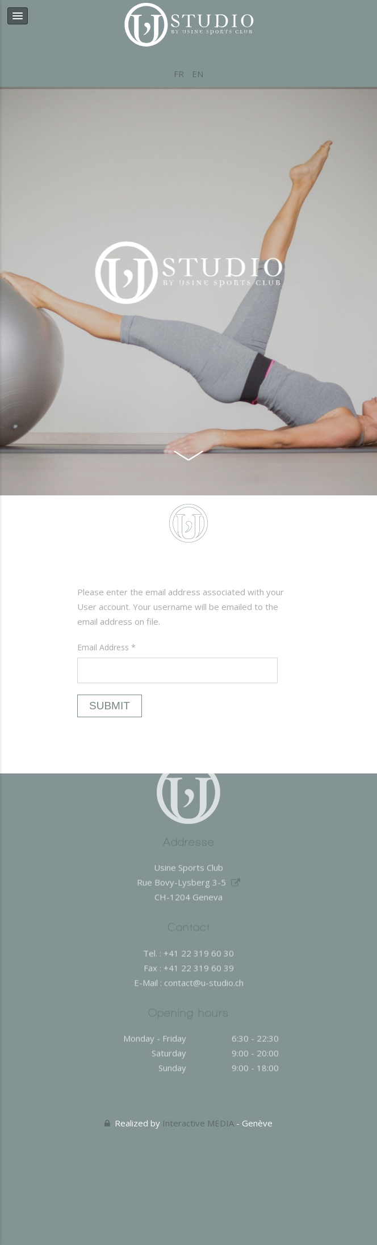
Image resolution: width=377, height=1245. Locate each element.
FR (180, 73)
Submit (109, 706)
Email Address (106, 647)
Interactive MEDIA (198, 1123)
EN (197, 73)
